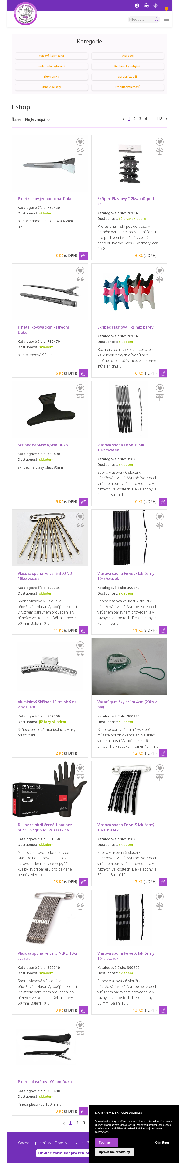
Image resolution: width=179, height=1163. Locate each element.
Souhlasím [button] (106, 1142)
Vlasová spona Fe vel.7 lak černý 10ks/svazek (126, 576)
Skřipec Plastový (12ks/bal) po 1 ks (126, 201)
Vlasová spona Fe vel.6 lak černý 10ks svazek (126, 956)
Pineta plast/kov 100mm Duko (45, 1081)
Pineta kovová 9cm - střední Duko (44, 330)
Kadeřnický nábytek (127, 66)
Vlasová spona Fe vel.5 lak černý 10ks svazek (126, 827)
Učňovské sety (51, 87)
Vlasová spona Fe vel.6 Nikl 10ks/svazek (122, 447)
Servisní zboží (127, 77)
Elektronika (51, 77)
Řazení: (18, 119)
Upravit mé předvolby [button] (114, 1152)
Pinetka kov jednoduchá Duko (45, 198)
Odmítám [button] (162, 1142)
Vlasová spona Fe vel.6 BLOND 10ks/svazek (46, 576)
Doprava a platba (69, 1143)
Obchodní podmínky (34, 1143)
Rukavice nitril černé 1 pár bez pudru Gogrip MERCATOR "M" (45, 827)
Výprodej (127, 56)
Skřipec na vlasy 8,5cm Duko (43, 445)
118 (159, 119)
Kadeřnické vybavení (51, 66)
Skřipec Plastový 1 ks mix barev (125, 327)
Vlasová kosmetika (51, 56)
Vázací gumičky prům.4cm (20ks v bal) (127, 704)
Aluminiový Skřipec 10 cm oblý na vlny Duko (47, 704)
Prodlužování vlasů (127, 87)
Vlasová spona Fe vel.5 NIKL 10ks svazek (48, 956)
